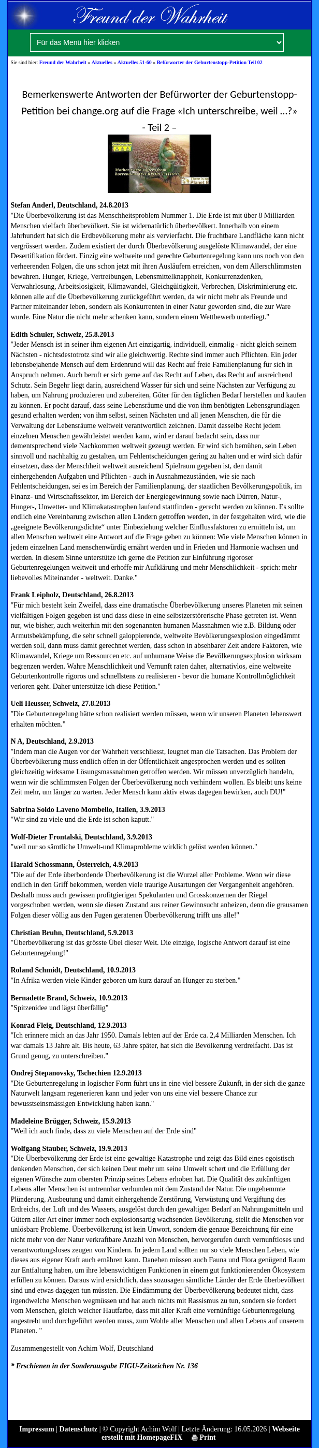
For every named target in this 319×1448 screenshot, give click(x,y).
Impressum (36, 1429)
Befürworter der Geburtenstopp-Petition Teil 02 (210, 62)
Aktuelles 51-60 (135, 62)
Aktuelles (102, 62)
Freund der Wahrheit (62, 62)
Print (204, 1437)
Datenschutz (78, 1429)
